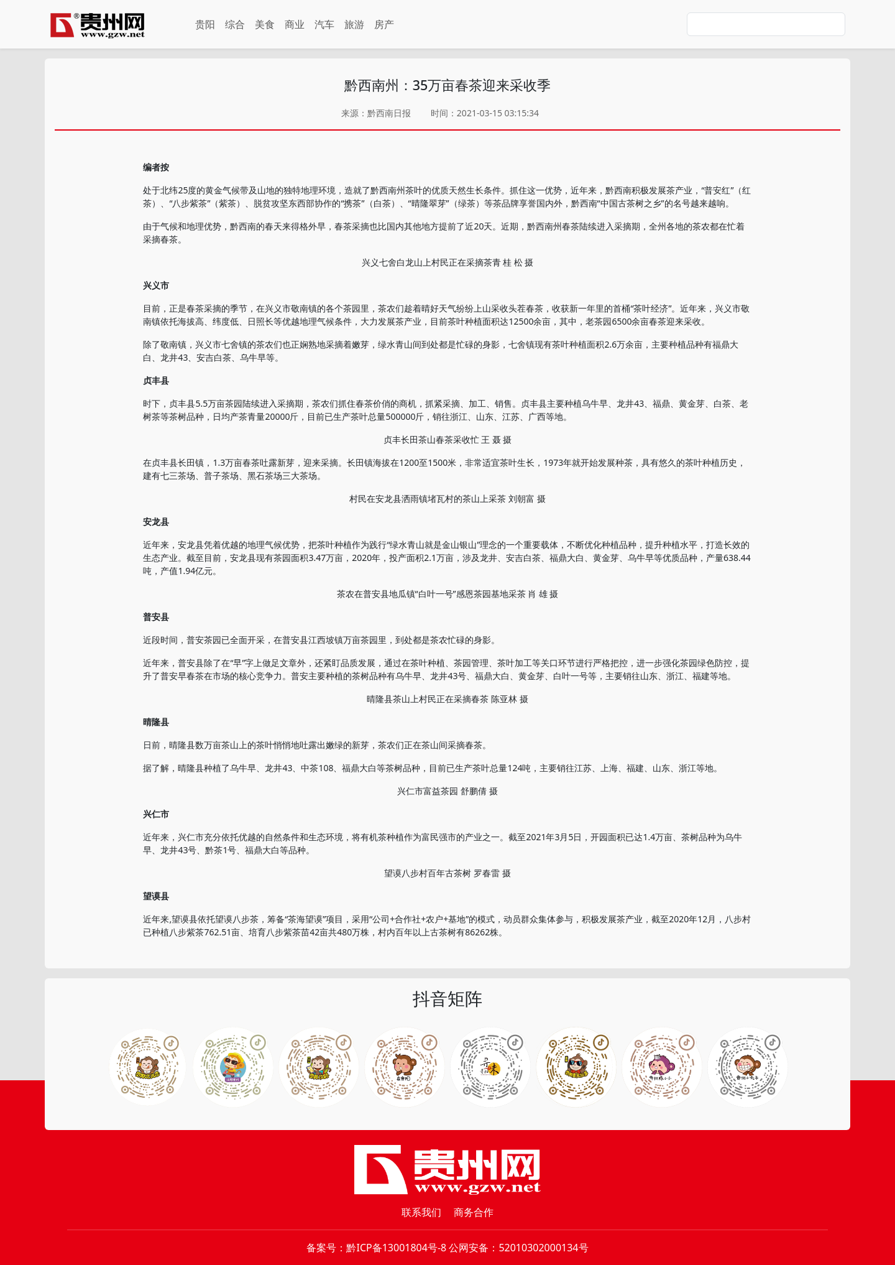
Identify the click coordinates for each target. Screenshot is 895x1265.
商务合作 (473, 1212)
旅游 (354, 24)
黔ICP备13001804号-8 (396, 1247)
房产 (384, 24)
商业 (295, 24)
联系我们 (421, 1212)
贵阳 (205, 24)
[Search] (766, 24)
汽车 (324, 24)
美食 (265, 24)
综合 (235, 24)
